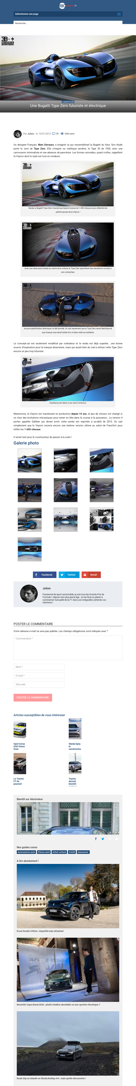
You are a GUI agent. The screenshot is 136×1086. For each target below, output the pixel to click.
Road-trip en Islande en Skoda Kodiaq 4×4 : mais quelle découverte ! (51, 1078)
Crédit (72, 852)
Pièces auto (44, 852)
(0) (57, 133)
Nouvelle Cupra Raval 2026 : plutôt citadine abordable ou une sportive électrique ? (58, 1004)
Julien (30, 133)
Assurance (83, 852)
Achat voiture (59, 852)
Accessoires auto (26, 852)
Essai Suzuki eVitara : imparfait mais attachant (40, 931)
